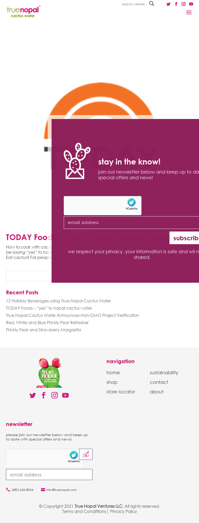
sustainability (164, 372)
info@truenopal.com (61, 490)
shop (111, 382)
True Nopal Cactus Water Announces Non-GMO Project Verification (72, 315)
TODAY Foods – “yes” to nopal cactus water (49, 308)
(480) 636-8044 (22, 490)
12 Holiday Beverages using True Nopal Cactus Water (58, 300)
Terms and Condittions (84, 511)
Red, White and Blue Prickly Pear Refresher (47, 322)
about (157, 391)
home (113, 372)
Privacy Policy (123, 511)
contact (159, 382)
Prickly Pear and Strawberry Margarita (43, 329)
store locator (120, 391)
